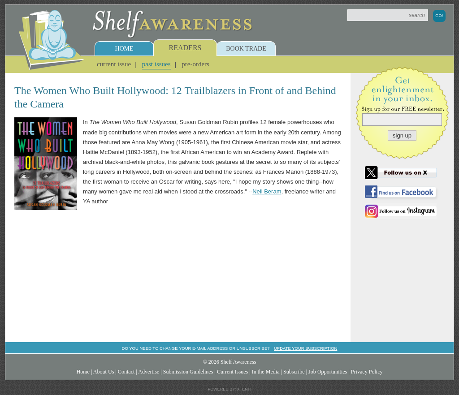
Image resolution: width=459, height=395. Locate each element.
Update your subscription (305, 348)
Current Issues (232, 372)
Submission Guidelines (188, 372)
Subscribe (294, 372)
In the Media (266, 372)
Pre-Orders (195, 64)
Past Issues (156, 64)
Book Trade (246, 48)
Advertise (148, 372)
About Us (103, 372)
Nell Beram (266, 191)
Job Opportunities (327, 372)
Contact (126, 372)
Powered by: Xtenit (229, 389)
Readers (185, 48)
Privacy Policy (367, 372)
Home (124, 48)
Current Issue (114, 64)
